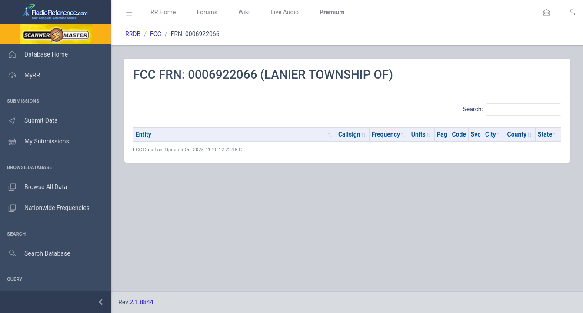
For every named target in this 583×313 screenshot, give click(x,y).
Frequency (386, 134)
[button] (546, 12)
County (517, 134)
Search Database (35, 253)
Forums (207, 12)
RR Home (163, 12)
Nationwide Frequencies (45, 208)
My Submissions (34, 142)
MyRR (20, 75)
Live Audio (284, 12)
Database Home (34, 54)
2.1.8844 (141, 302)
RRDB (132, 33)
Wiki (244, 12)
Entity (143, 134)
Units (418, 134)
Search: (512, 109)
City (490, 134)
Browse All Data (33, 187)
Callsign (349, 134)
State (545, 134)
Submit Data (29, 121)
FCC (155, 33)
